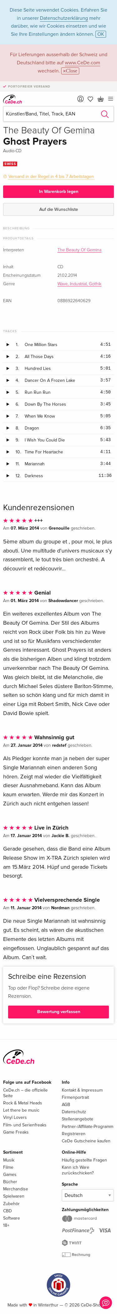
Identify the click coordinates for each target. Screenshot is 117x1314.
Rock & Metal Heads (22, 1103)
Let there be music (21, 1110)
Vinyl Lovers (15, 1117)
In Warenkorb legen (58, 191)
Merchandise (15, 1189)
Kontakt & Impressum (82, 1090)
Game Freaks (16, 1132)
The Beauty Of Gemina (79, 250)
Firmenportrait (75, 1097)
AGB (66, 1104)
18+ (6, 1225)
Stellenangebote (77, 1119)
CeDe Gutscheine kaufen (86, 1141)
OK (100, 34)
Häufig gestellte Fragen (84, 1160)
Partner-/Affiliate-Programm (87, 1126)
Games (10, 1174)
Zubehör (11, 1203)
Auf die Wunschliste (58, 209)
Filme (8, 1167)
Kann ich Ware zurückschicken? (78, 1170)
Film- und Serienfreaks (24, 1125)
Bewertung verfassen (58, 1011)
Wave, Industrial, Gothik (79, 284)
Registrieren (73, 1133)
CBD (7, 1211)
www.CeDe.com (82, 63)
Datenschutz (74, 1111)
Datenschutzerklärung (64, 18)
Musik (8, 1160)
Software (11, 1218)
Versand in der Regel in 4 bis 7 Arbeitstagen (51, 176)
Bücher (10, 1181)
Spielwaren (13, 1196)
